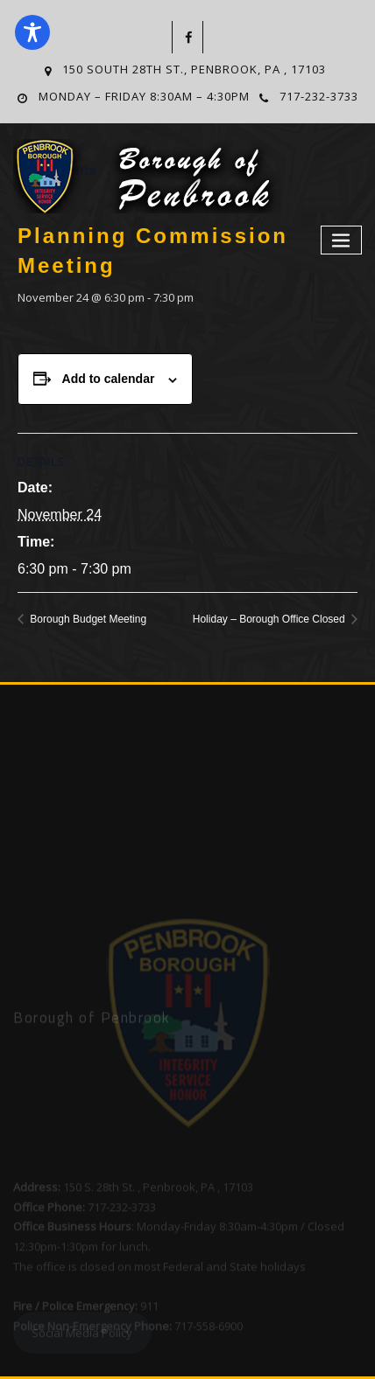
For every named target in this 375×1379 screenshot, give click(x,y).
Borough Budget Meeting (86, 619)
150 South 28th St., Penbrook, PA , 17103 (194, 69)
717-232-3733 (318, 96)
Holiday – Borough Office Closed (270, 619)
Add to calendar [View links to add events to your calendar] (108, 379)
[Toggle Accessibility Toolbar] (32, 32)
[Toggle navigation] (342, 240)
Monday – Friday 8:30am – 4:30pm (144, 96)
